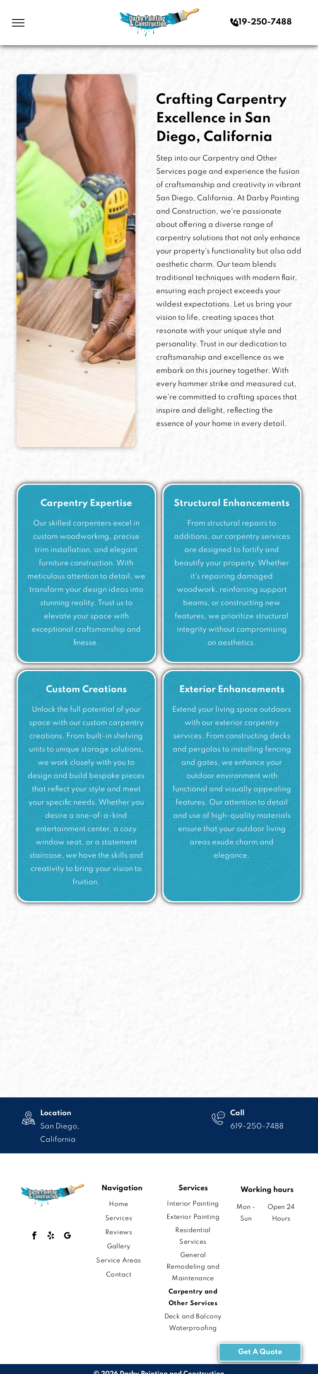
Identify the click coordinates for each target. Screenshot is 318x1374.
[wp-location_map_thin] (28, 1126)
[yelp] (51, 1237)
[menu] (18, 23)
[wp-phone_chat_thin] (218, 1126)
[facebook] (34, 1237)
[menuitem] (118, 1204)
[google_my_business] (67, 1237)
